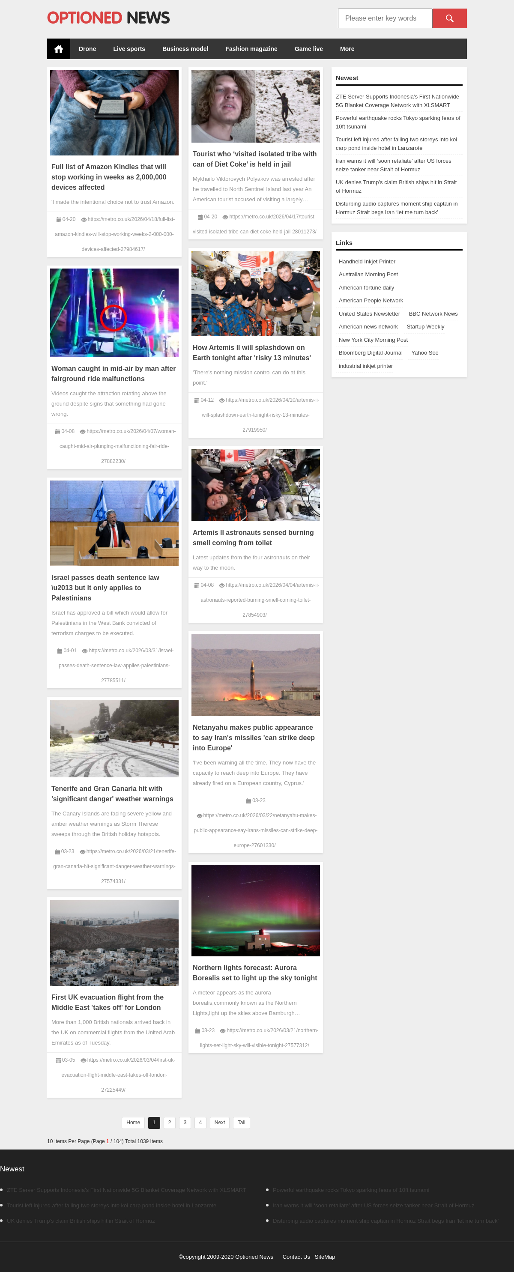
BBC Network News (433, 314)
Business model (185, 48)
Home (58, 49)
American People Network (371, 300)
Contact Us (296, 1257)
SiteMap (325, 1257)
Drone (87, 48)
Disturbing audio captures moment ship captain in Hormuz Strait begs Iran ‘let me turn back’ (382, 1221)
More (347, 48)
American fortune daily (366, 287)
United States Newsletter (369, 314)
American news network (368, 326)
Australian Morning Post (368, 274)
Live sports (129, 48)
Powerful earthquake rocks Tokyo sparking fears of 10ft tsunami (347, 1190)
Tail (241, 1123)
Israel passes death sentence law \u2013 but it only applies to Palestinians (105, 588)
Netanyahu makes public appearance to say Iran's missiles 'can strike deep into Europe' (254, 738)
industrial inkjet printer (366, 366)
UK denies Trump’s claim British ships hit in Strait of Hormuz (77, 1221)
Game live (309, 48)
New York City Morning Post (373, 340)
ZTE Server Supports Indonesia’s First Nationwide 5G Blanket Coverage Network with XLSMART (123, 1190)
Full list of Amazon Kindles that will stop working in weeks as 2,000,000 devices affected (109, 177)
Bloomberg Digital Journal (371, 352)
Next (220, 1123)
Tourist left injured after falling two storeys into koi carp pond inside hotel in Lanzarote (108, 1205)
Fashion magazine (252, 48)
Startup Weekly (426, 326)
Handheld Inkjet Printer (367, 261)
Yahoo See (424, 352)
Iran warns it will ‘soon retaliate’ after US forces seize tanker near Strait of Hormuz (370, 1205)
